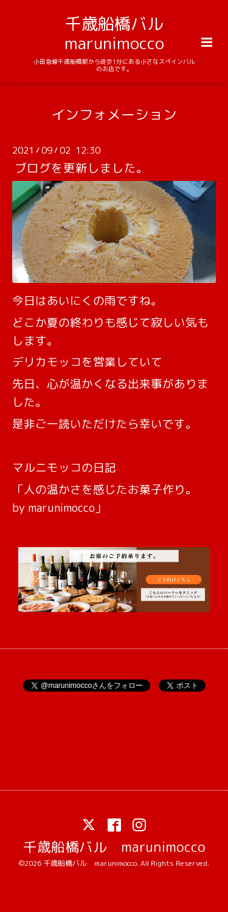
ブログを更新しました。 (81, 168)
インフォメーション (114, 113)
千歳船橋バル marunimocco (122, 33)
